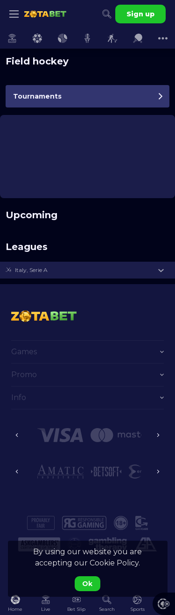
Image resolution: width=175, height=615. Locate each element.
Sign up (140, 14)
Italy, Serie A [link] (31, 269)
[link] (45, 14)
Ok (87, 583)
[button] (87, 270)
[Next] (158, 435)
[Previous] (16, 435)
